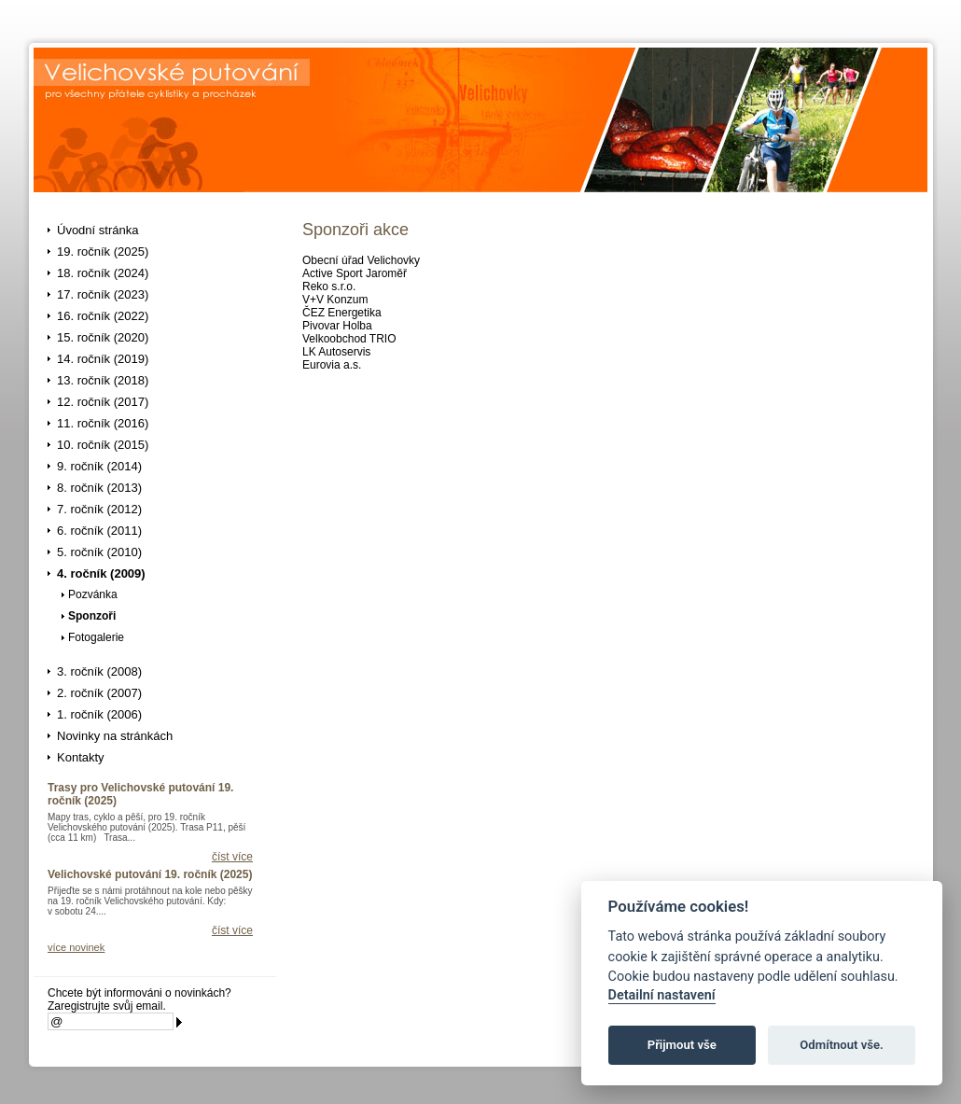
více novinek (76, 947)
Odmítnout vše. (842, 1045)
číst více (232, 856)
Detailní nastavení (662, 995)
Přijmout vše (682, 1045)
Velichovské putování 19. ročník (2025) (150, 874)
